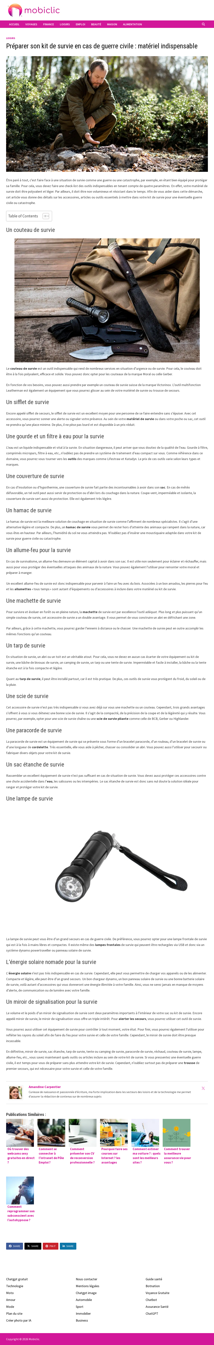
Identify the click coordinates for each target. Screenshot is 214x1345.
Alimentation (132, 24)
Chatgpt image (86, 1293)
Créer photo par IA (18, 1320)
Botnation (153, 1286)
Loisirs (65, 24)
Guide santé (154, 1279)
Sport (79, 1306)
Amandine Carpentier (45, 1087)
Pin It (51, 1246)
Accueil (14, 24)
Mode (10, 1306)
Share (14, 1246)
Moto (10, 1293)
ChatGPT (152, 1313)
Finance (48, 24)
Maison (112, 24)
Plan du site (14, 1313)
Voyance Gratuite (157, 1293)
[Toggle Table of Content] (44, 216)
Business (82, 1320)
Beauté (96, 24)
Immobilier (83, 1313)
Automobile (84, 1300)
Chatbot (151, 1300)
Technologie (14, 1286)
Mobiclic (34, 1339)
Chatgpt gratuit (17, 1279)
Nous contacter (86, 1279)
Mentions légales (87, 1286)
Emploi (80, 24)
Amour (10, 1300)
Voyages (31, 24)
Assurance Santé (157, 1306)
